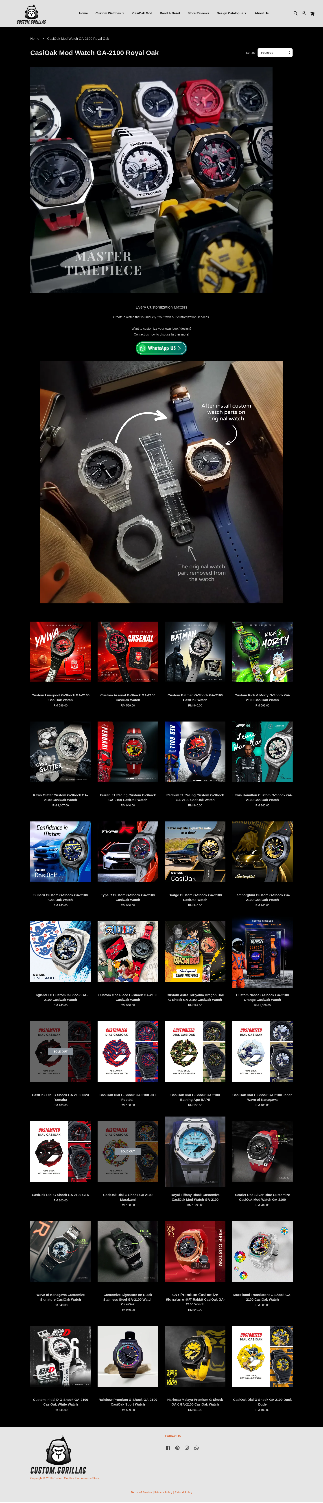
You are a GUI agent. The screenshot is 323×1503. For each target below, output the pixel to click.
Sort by (250, 54)
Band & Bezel (170, 13)
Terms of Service (141, 1493)
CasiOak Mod (142, 13)
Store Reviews (198, 13)
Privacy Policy (163, 1493)
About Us (262, 13)
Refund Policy (183, 1493)
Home (83, 13)
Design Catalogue (232, 13)
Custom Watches (110, 13)
